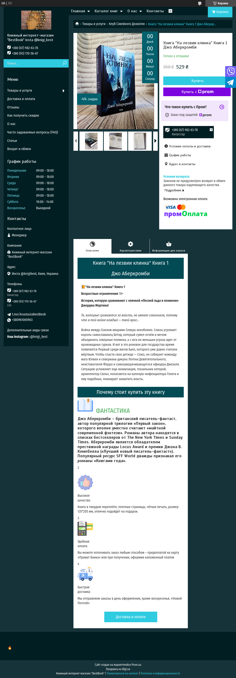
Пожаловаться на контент (122, 673)
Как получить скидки (23, 115)
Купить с (198, 91)
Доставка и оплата (131, 617)
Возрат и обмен (19, 149)
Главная (78, 11)
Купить (197, 80)
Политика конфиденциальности (160, 673)
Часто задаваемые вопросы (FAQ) (32, 132)
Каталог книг (106, 11)
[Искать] (64, 63)
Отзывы (13, 107)
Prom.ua (136, 664)
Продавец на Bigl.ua (118, 669)
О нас (132, 11)
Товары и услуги (93, 24)
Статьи (12, 140)
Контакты (155, 11)
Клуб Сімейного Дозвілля (127, 24)
